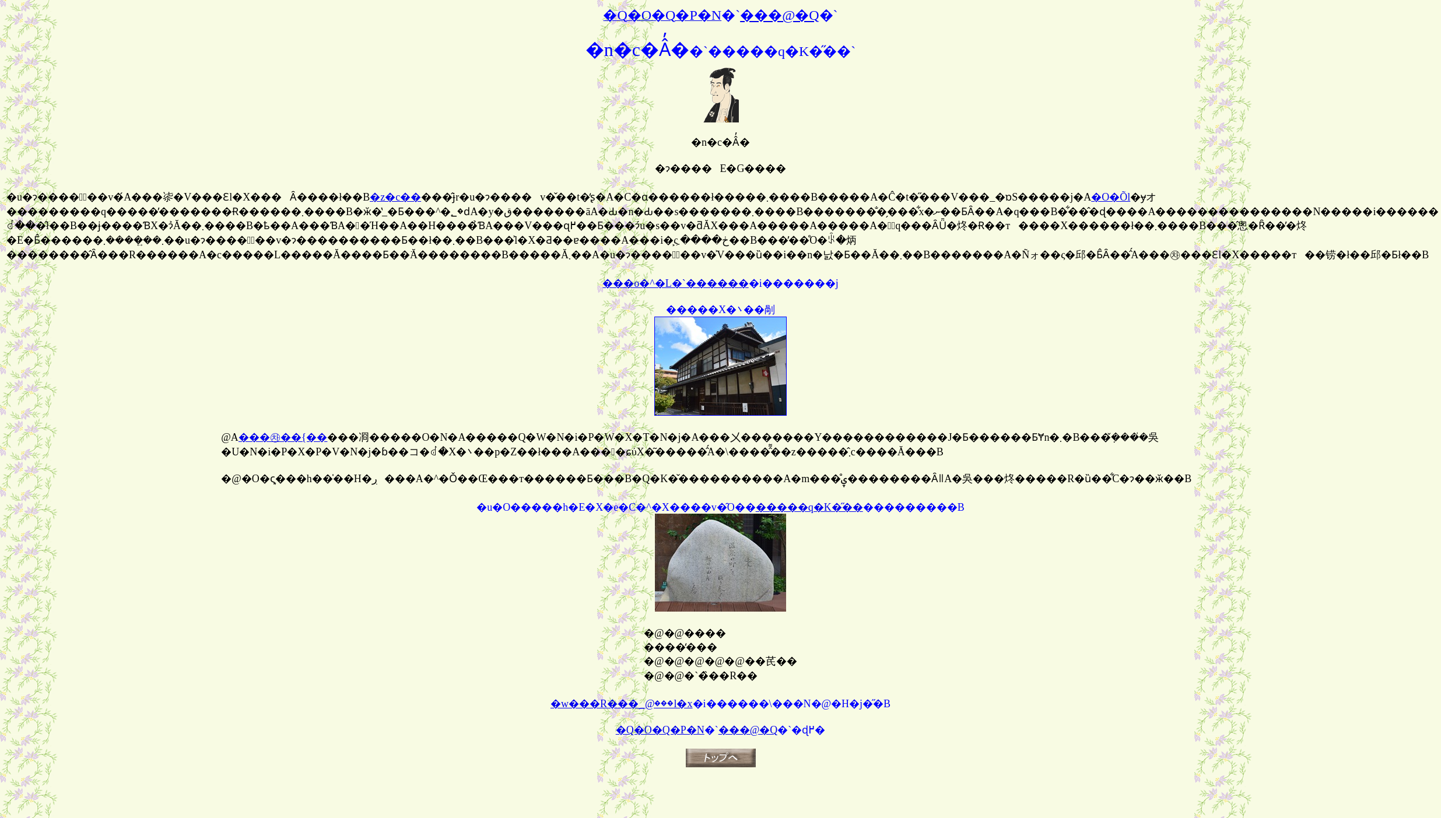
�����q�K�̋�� (809, 507)
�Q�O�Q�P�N (660, 730)
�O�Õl (1110, 197)
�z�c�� (395, 197)
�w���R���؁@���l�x (622, 704)
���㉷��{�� (283, 437)
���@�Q (748, 730)
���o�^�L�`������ (675, 283)
